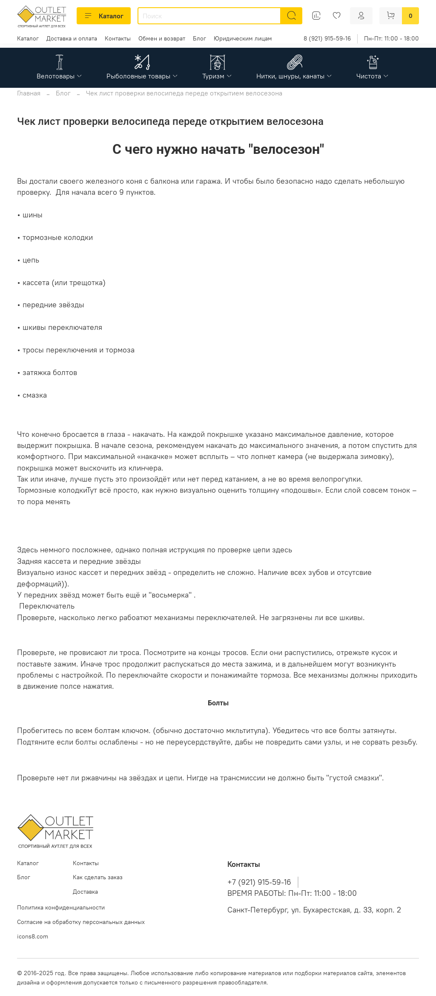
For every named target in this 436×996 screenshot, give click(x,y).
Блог (199, 38)
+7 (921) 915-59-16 (259, 882)
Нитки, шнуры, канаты (294, 76)
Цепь (218, 531)
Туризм (217, 76)
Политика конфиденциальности (61, 907)
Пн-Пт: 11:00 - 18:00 (391, 38)
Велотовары (60, 76)
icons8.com (32, 936)
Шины (218, 414)
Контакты (118, 38)
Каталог (103, 16)
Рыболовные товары (142, 76)
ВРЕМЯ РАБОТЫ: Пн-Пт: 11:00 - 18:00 (292, 893)
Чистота (372, 76)
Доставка (85, 891)
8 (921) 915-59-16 (327, 38)
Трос (218, 635)
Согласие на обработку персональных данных (81, 922)
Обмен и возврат (161, 38)
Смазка (217, 760)
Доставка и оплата (71, 38)
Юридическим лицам (243, 38)
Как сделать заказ (98, 877)
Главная (28, 93)
